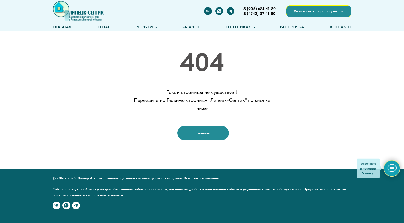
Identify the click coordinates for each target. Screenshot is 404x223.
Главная (62, 27)
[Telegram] (230, 11)
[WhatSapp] (219, 11)
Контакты (340, 27)
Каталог (191, 27)
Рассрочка (292, 27)
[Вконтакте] (208, 11)
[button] (318, 11)
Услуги (145, 27)
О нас (104, 27)
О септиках (239, 27)
